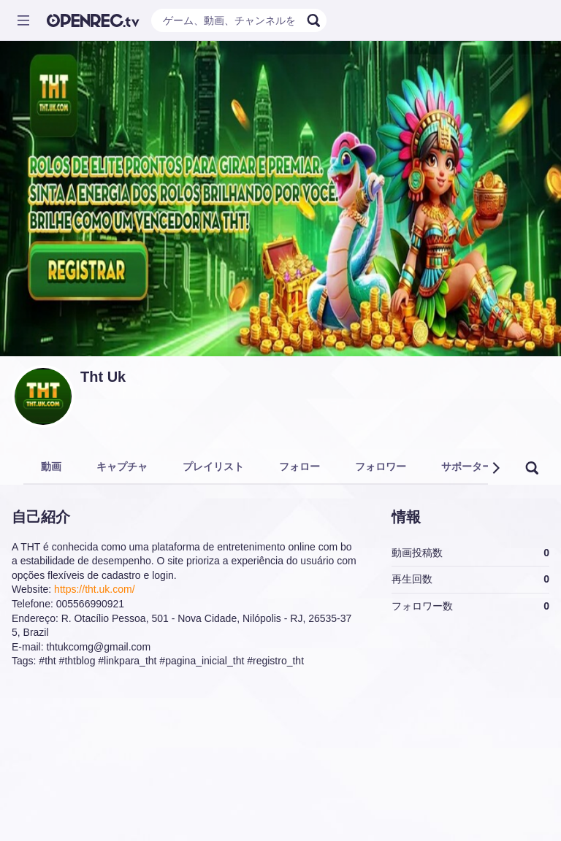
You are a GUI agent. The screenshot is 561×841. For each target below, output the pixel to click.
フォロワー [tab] (380, 466)
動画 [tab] (51, 466)
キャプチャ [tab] (122, 466)
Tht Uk (103, 377)
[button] (495, 468)
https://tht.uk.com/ (94, 589)
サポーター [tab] (466, 466)
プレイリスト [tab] (213, 466)
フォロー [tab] (299, 466)
